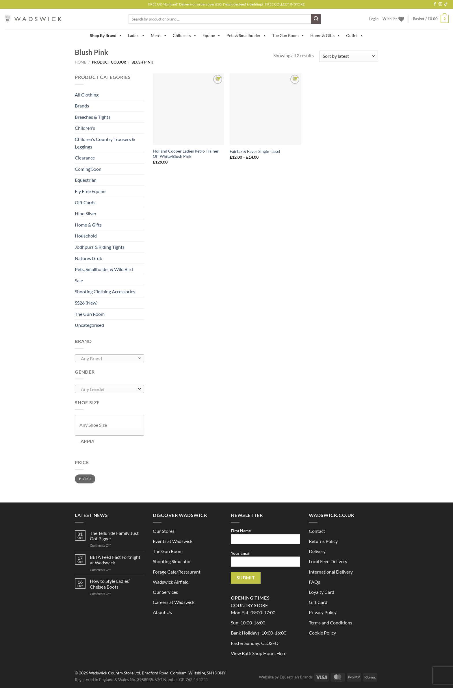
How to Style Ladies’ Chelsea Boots (110, 583)
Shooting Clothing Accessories (105, 291)
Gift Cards (85, 202)
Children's (185, 35)
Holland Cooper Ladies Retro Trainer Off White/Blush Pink (186, 154)
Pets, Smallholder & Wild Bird (104, 269)
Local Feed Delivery (328, 561)
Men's (159, 35)
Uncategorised (89, 325)
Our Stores (163, 531)
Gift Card (318, 602)
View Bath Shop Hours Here (258, 653)
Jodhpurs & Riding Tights (100, 247)
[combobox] (109, 358)
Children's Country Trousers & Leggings (105, 142)
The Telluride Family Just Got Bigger (114, 535)
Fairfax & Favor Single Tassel (255, 151)
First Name (265, 538)
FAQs (314, 582)
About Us (162, 612)
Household (86, 235)
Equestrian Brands (296, 676)
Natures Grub (88, 258)
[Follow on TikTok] (446, 4)
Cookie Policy (322, 632)
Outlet (354, 35)
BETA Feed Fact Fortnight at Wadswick (115, 559)
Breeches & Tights (92, 117)
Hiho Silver (85, 213)
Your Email (265, 561)
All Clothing (87, 94)
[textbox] (108, 359)
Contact (317, 531)
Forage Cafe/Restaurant (176, 571)
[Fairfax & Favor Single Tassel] (265, 109)
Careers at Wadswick (173, 602)
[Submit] (316, 19)
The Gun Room (288, 35)
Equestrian (85, 180)
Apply (88, 441)
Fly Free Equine (90, 191)
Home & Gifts (325, 35)
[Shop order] (348, 56)
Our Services (165, 592)
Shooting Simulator (172, 561)
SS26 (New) (86, 302)
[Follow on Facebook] (435, 4)
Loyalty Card (321, 592)
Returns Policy (323, 541)
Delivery (317, 551)
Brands (82, 105)
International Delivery (331, 571)
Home (80, 62)
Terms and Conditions (330, 622)
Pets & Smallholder (246, 35)
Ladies (136, 35)
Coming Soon (88, 169)
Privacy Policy (323, 612)
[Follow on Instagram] (440, 4)
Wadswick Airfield (171, 582)
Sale (79, 280)
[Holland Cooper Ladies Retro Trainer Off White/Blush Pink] (188, 109)
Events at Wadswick (172, 541)
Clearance (85, 157)
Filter (85, 478)
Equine (212, 35)
